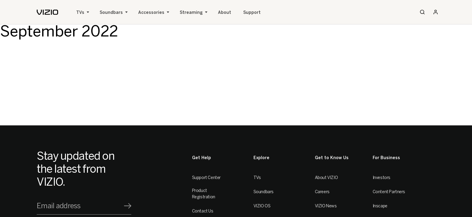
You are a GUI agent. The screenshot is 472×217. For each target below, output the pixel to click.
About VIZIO (326, 177)
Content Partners (389, 191)
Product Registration (203, 194)
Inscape (380, 206)
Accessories (151, 12)
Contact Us (202, 211)
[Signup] (127, 205)
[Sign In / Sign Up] (435, 12)
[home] (47, 12)
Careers (322, 191)
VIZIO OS (262, 206)
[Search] (422, 12)
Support (252, 12)
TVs (80, 12)
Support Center (206, 177)
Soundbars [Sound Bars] (111, 12)
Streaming (191, 12)
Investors (381, 177)
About (224, 12)
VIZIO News (326, 206)
